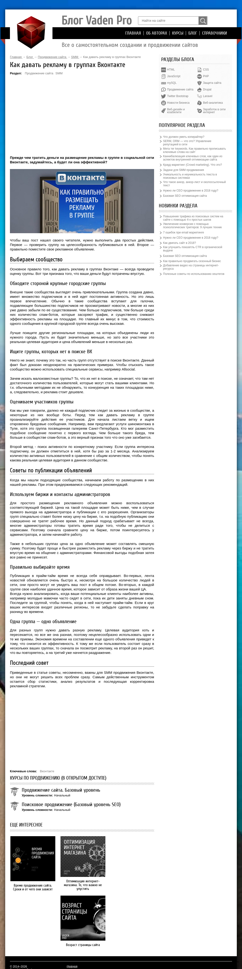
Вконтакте (47, 771)
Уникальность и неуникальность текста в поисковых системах (190, 176)
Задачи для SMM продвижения (183, 170)
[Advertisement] (82, 115)
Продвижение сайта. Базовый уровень (61, 790)
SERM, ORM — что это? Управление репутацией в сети (187, 142)
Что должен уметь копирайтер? (183, 136)
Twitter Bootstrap (177, 96)
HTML (171, 69)
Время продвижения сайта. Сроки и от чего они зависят (32, 887)
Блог (192, 33)
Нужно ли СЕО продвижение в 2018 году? (190, 190)
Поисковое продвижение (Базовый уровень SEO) (71, 804)
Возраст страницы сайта (132, 885)
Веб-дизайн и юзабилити (176, 111)
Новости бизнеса (178, 102)
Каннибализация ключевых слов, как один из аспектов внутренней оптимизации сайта (192, 158)
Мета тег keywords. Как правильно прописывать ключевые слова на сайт (194, 150)
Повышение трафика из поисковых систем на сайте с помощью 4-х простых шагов (193, 218)
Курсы (177, 33)
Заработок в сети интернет (214, 111)
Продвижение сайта (39, 73)
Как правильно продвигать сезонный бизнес (192, 261)
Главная (133, 33)
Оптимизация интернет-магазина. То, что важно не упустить (82, 885)
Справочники (214, 33)
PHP (206, 76)
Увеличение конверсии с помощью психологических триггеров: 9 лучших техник (192, 225)
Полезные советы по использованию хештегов (193, 274)
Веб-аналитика (213, 102)
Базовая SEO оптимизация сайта (185, 195)
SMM (59, 73)
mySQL (172, 83)
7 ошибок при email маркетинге (183, 232)
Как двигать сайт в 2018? (179, 243)
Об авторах (156, 33)
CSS (206, 69)
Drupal (207, 89)
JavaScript (173, 76)
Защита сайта (212, 83)
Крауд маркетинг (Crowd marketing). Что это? (192, 164)
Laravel (207, 96)
